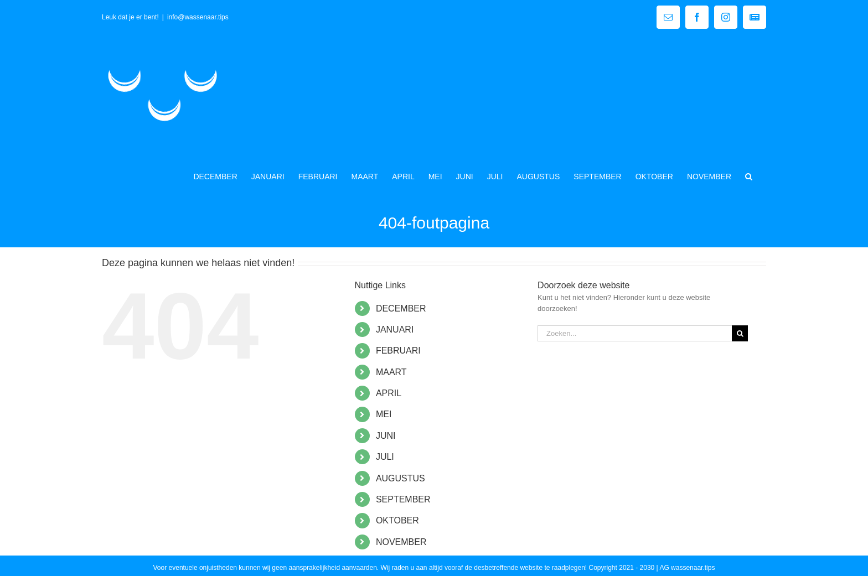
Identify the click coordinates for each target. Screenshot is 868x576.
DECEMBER (401, 308)
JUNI (386, 435)
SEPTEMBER (403, 499)
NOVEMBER (401, 542)
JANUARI (395, 329)
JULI (385, 456)
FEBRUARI (398, 350)
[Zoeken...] (635, 333)
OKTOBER (397, 520)
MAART (391, 372)
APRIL (388, 393)
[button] (748, 175)
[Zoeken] (740, 333)
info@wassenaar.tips (198, 17)
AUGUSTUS (400, 478)
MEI (383, 414)
